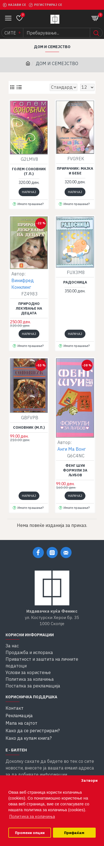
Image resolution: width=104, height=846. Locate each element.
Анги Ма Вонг (71, 449)
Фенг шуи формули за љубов (75, 470)
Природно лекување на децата (29, 308)
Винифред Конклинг (22, 284)
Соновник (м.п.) (29, 427)
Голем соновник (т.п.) (29, 171)
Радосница (75, 282)
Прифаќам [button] (74, 832)
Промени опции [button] (30, 832)
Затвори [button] (89, 780)
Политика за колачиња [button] (32, 816)
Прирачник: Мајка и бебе (75, 171)
